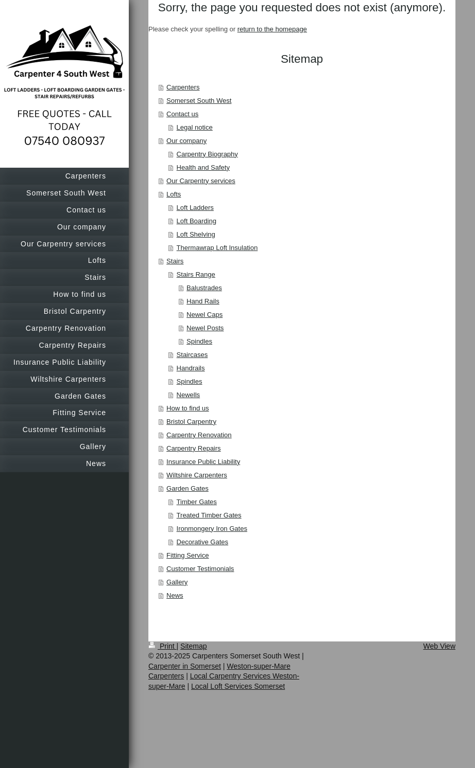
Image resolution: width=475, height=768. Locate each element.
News (174, 595)
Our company (186, 141)
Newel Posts (205, 328)
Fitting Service (187, 555)
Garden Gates (187, 488)
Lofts (173, 194)
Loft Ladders (195, 207)
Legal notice (195, 127)
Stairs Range (196, 274)
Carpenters (182, 87)
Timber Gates (197, 502)
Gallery (177, 582)
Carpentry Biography (207, 154)
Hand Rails (202, 301)
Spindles (199, 341)
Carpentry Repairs (193, 448)
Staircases (192, 355)
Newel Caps (204, 314)
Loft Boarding (196, 221)
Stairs (174, 261)
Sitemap (193, 646)
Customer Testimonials (200, 569)
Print (162, 646)
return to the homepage (272, 29)
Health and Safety (203, 167)
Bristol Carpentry (191, 421)
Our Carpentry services (200, 181)
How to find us (187, 408)
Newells (188, 395)
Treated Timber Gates (209, 515)
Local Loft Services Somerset (238, 686)
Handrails (191, 368)
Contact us (182, 114)
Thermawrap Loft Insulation (217, 248)
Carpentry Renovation (198, 435)
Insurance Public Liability (203, 462)
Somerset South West (198, 100)
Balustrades (204, 288)
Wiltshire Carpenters (196, 475)
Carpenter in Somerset (184, 666)
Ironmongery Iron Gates (212, 528)
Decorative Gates (202, 542)
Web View (439, 646)
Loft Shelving (196, 234)
